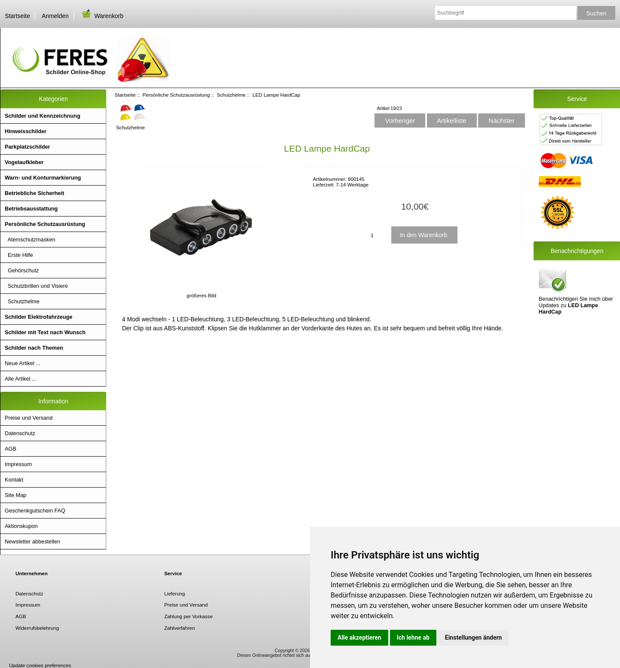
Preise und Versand (28, 418)
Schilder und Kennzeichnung (42, 116)
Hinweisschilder (25, 131)
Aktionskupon (21, 526)
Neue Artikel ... (22, 363)
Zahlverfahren (179, 628)
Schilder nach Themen (34, 348)
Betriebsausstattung (31, 208)
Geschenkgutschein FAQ (35, 510)
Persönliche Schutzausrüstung (176, 95)
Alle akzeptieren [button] (359, 637)
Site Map (15, 495)
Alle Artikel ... (21, 378)
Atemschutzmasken (30, 239)
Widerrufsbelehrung (37, 628)
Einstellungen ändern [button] (473, 637)
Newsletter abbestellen (32, 541)
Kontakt (14, 479)
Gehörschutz (22, 270)
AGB (10, 448)
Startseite (17, 15)
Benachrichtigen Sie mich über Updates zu (576, 291)
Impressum (18, 464)
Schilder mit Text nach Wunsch (45, 332)
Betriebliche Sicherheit (34, 193)
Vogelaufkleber (24, 162)
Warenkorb (101, 15)
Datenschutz (20, 433)
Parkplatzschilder (27, 146)
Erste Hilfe (19, 255)
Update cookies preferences (40, 665)
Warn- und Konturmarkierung (43, 177)
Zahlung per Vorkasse (188, 616)
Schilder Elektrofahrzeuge (38, 317)
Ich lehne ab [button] (413, 637)
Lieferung (174, 593)
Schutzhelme (231, 95)
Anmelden (55, 15)
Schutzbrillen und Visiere (36, 286)
